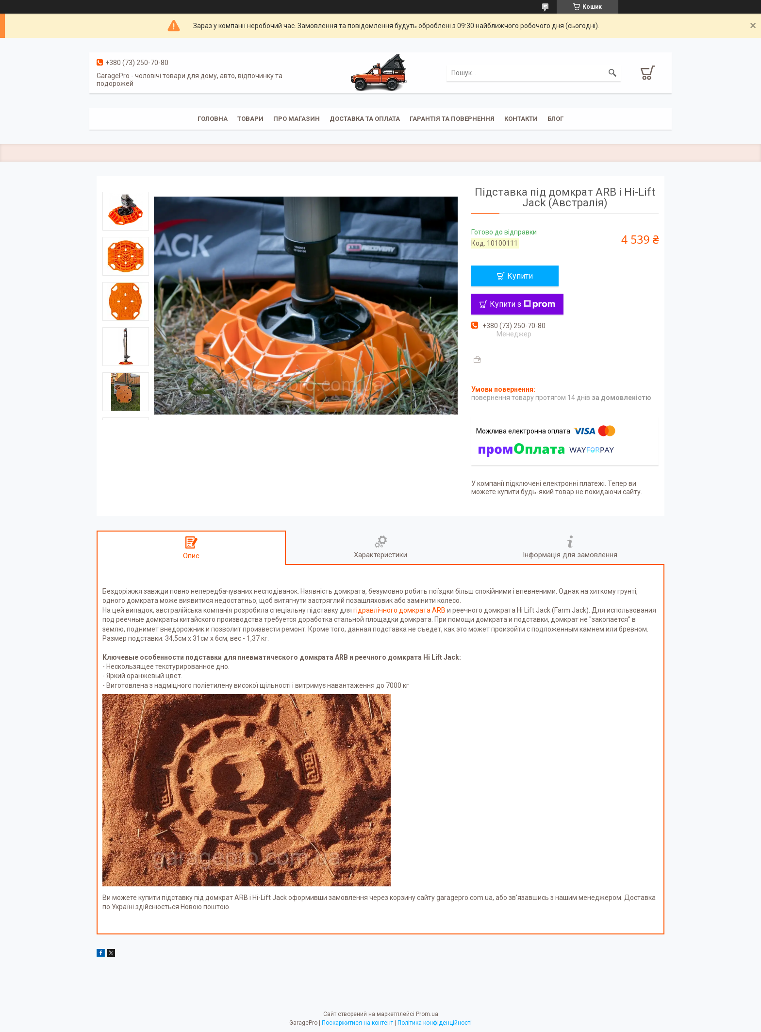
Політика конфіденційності (434, 1022)
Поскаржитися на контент (357, 1022)
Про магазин (296, 118)
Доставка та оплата (365, 118)
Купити (520, 276)
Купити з (522, 304)
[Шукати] (612, 73)
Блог (555, 118)
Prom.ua (427, 1014)
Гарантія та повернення (452, 118)
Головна (213, 118)
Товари (250, 118)
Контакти (521, 118)
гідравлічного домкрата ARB (399, 610)
